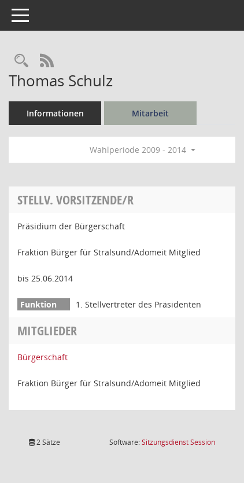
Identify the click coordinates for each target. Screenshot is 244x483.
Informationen (55, 113)
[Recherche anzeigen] (21, 61)
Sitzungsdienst (178, 442)
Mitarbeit (150, 113)
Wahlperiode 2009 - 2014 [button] (142, 149)
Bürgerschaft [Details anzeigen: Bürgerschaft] (42, 357)
